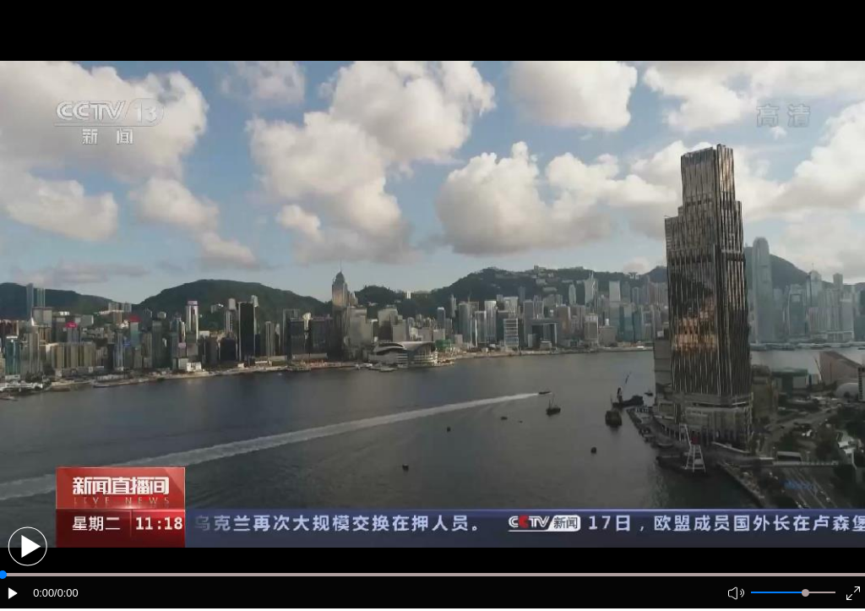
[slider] (805, 593)
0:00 (43, 592)
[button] (27, 546)
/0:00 (66, 592)
